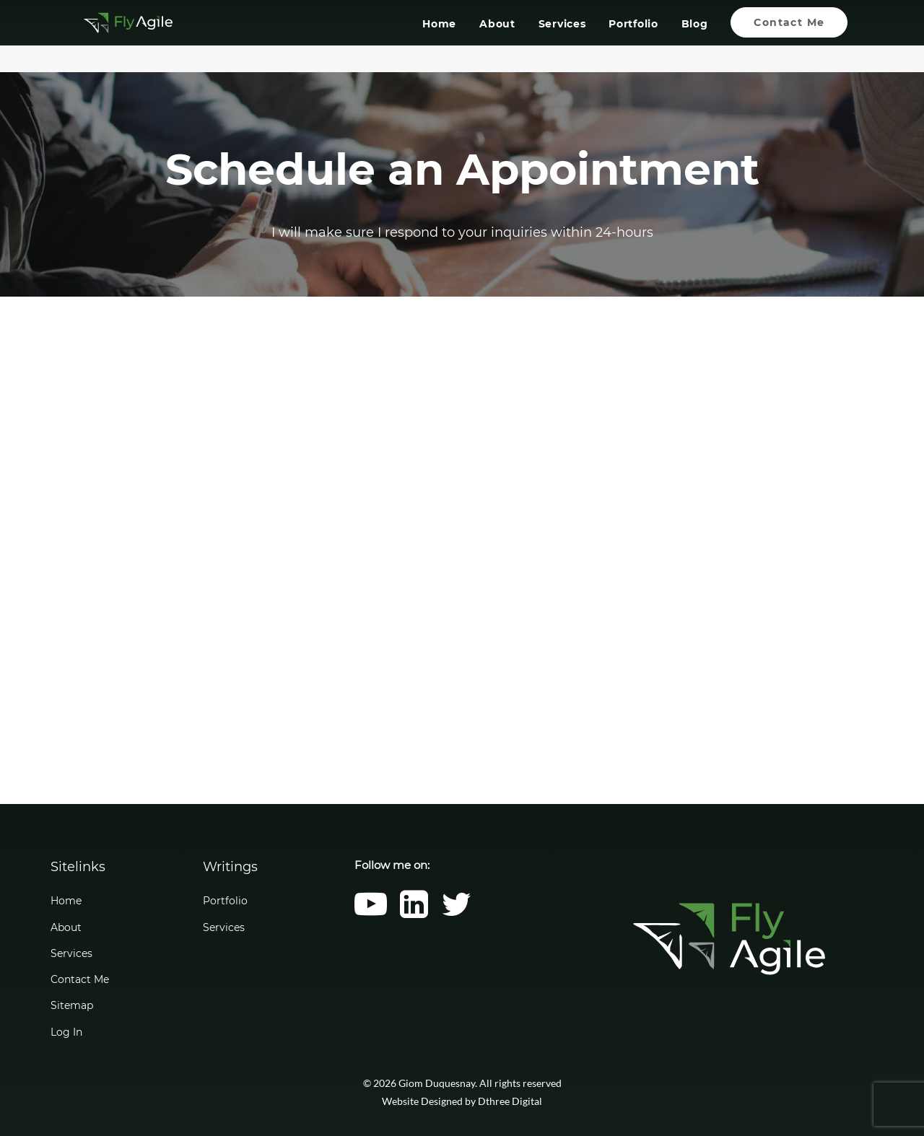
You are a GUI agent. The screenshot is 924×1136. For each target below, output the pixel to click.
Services (561, 38)
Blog (694, 38)
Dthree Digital (510, 1101)
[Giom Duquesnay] (114, 36)
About (497, 38)
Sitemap (72, 1005)
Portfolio (633, 38)
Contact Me (80, 979)
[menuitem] (444, 36)
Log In (66, 1032)
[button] (370, 914)
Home (439, 38)
